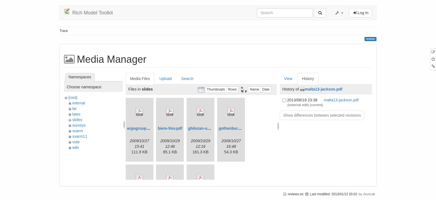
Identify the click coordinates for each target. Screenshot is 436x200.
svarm (77, 131)
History (308, 78)
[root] (72, 97)
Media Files (140, 78)
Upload (165, 78)
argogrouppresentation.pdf (152, 128)
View (288, 78)
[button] (339, 13)
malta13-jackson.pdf (324, 89)
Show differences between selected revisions (322, 115)
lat (74, 108)
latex (76, 114)
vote (76, 142)
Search (187, 78)
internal (78, 103)
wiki (75, 147)
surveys (79, 125)
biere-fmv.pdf (170, 128)
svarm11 (79, 136)
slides (77, 120)
